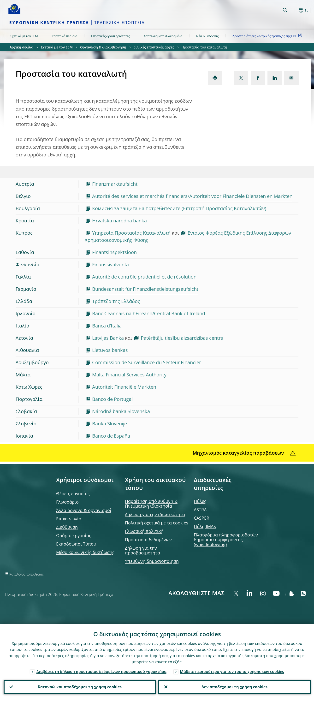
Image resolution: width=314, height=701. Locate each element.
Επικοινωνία (68, 519)
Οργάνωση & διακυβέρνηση (103, 47)
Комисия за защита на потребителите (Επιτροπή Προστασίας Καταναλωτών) (179, 208)
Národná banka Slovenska (121, 411)
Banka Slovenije (109, 423)
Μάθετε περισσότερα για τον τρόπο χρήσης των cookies (232, 671)
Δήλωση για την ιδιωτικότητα (155, 514)
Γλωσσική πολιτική (144, 531)
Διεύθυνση (67, 527)
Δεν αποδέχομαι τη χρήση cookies (234, 686)
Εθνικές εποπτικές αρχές (154, 47)
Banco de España (111, 436)
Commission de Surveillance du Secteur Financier (146, 362)
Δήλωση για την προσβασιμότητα (142, 550)
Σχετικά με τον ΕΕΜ (24, 36)
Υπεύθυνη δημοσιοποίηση (152, 561)
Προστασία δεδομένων (148, 539)
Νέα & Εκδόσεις (207, 36)
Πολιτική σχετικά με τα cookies (156, 523)
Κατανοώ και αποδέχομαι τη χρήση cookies (80, 686)
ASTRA (200, 509)
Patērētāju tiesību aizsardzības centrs (182, 338)
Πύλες (200, 501)
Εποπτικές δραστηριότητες (110, 36)
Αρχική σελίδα (21, 47)
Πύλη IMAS (205, 526)
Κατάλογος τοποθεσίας (26, 574)
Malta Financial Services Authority (129, 374)
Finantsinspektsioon (114, 252)
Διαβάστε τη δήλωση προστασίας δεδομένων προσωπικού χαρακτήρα (101, 671)
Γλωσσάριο (67, 502)
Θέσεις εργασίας (73, 493)
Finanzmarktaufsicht (114, 184)
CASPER (201, 518)
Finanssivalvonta (110, 264)
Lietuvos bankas (110, 350)
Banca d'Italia (107, 325)
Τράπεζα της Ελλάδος (116, 301)
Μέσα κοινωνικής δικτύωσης (85, 552)
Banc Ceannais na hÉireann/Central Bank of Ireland (148, 313)
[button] (294, 10)
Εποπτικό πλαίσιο (64, 36)
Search (285, 10)
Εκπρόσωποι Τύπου (76, 544)
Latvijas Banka (108, 338)
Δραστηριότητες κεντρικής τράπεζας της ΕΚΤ (268, 35)
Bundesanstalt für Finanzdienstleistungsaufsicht (145, 289)
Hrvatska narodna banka (119, 220)
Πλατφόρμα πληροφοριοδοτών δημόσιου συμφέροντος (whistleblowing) (226, 539)
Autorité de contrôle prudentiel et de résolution (144, 276)
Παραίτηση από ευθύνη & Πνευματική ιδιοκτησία (151, 503)
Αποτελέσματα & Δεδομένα (163, 36)
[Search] (257, 9)
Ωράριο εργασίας (73, 535)
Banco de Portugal (112, 399)
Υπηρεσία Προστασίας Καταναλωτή (131, 233)
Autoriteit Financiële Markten (124, 387)
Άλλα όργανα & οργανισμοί (83, 510)
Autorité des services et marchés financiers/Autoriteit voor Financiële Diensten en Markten (192, 196)
